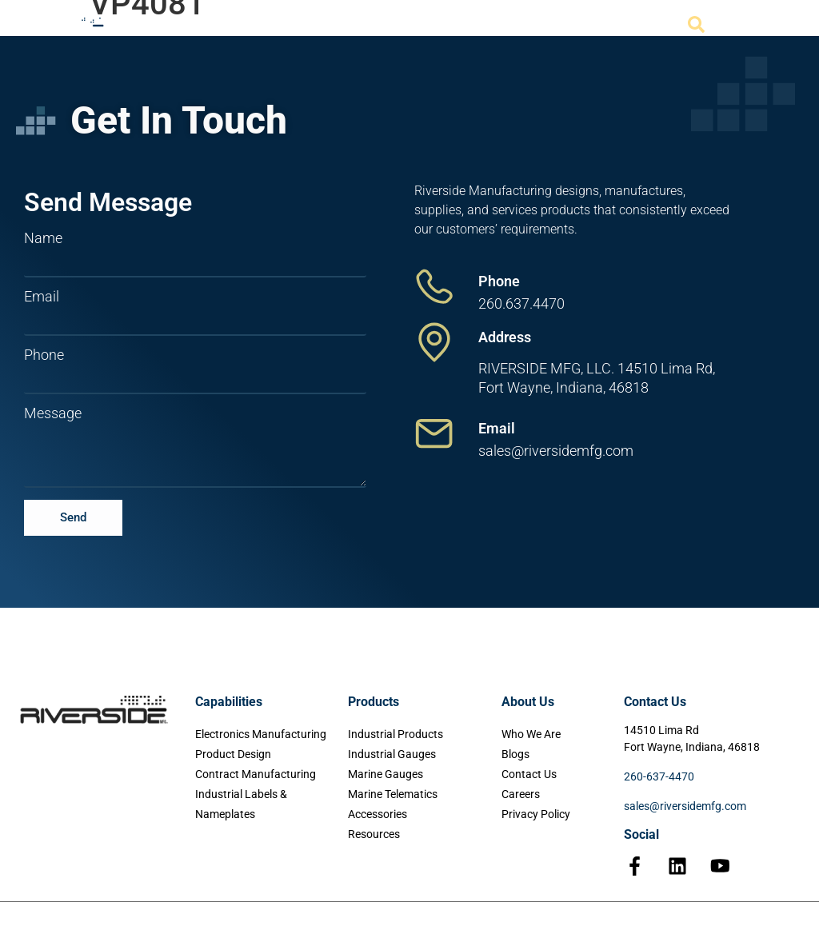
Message (53, 413)
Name (43, 238)
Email (41, 296)
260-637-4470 (659, 776)
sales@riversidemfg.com (685, 806)
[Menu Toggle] (745, 26)
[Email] (434, 433)
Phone (44, 355)
